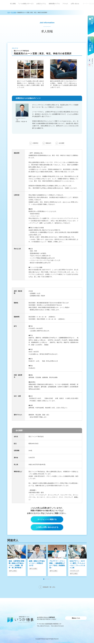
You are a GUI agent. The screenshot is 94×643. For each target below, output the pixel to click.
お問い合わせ (75, 3)
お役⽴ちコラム (41, 3)
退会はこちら (76, 618)
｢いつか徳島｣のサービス (26, 3)
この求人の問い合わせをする (47, 527)
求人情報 (13, 3)
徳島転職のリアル (54, 3)
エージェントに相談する (47, 519)
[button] (43, 579)
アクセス (65, 3)
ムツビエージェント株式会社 (46, 617)
